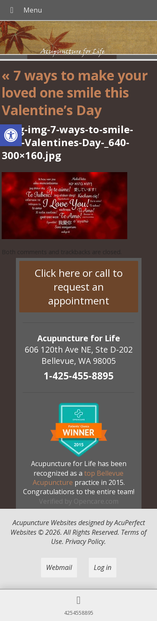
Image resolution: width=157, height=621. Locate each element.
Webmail (59, 567)
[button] (11, 135)
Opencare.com (96, 501)
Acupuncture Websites (45, 522)
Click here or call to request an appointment (79, 286)
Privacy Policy (84, 541)
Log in (102, 567)
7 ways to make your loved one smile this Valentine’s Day (75, 92)
